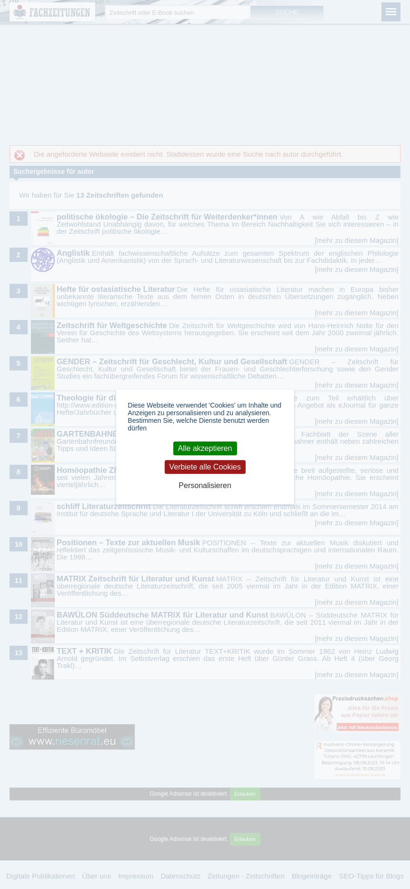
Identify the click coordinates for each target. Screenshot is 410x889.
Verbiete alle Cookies (204, 467)
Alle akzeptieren (205, 448)
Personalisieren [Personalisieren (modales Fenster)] (205, 485)
